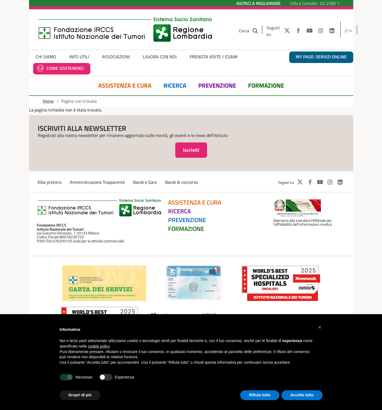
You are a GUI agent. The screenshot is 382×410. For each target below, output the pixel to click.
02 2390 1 (330, 3)
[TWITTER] (286, 31)
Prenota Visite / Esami (213, 56)
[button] (319, 327)
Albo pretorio (50, 182)
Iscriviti (191, 150)
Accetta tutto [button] (302, 395)
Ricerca (174, 85)
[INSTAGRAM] (321, 31)
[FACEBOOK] (298, 31)
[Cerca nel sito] (256, 31)
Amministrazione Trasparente (97, 182)
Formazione (266, 85)
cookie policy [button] (99, 346)
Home (48, 101)
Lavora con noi (160, 56)
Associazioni (116, 56)
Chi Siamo (46, 56)
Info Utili (79, 56)
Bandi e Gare (145, 182)
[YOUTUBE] (309, 31)
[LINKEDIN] (332, 31)
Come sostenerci (65, 68)
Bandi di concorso (181, 182)
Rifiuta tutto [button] (260, 395)
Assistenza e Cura (124, 85)
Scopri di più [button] (80, 395)
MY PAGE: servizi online (321, 56)
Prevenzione (217, 85)
